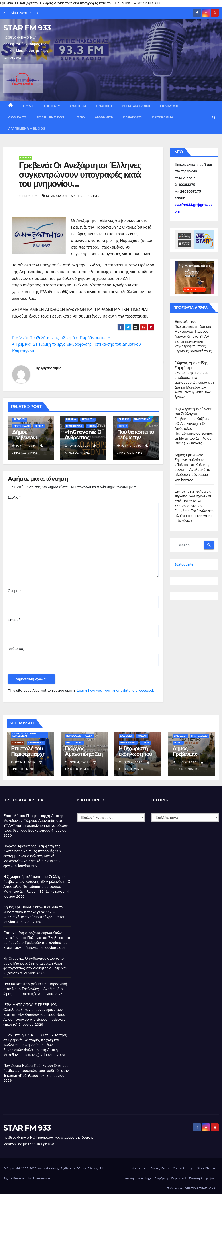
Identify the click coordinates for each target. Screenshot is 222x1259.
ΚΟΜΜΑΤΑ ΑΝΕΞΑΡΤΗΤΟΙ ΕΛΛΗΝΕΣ (73, 196)
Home (28, 106)
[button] (214, 117)
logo (79, 117)
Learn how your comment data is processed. (115, 690)
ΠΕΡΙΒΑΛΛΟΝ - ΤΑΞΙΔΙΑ (79, 736)
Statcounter (185, 564)
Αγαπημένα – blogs (26, 128)
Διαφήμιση (104, 117)
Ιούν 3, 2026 (79, 445)
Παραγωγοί (132, 117)
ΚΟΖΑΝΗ (142, 736)
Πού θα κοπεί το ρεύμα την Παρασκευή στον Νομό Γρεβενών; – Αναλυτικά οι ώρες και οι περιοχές (35, 989)
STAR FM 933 (27, 27)
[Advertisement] (111, 1225)
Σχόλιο (14, 497)
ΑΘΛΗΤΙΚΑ (77, 106)
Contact (17, 117)
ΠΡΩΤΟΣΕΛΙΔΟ (22, 426)
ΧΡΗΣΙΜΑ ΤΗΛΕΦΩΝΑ (200, 1188)
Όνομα (15, 591)
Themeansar (41, 1178)
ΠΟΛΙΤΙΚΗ (104, 106)
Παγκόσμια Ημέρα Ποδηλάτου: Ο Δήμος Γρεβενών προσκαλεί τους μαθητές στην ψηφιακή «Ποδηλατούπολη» (36, 1071)
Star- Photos (51, 117)
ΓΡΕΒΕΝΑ (25, 157)
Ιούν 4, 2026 (26, 445)
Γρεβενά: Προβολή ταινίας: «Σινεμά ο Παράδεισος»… (61, 337)
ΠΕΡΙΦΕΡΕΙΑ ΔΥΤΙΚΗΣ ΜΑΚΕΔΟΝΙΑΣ (24, 734)
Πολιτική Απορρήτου (202, 1178)
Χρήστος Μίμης (50, 368)
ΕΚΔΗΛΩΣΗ (169, 106)
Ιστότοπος (16, 649)
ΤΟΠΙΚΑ (52, 106)
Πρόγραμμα (162, 117)
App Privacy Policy (157, 1168)
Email (14, 620)
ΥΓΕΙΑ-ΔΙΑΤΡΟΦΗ (136, 106)
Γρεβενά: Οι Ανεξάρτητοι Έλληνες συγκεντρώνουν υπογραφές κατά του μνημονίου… (80, 174)
